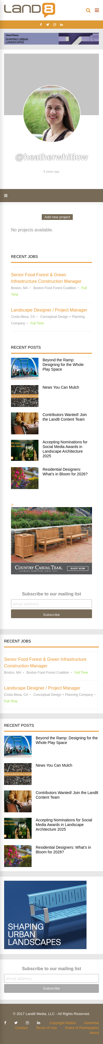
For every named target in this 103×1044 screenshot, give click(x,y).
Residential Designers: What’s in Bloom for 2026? (65, 471)
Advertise (91, 1023)
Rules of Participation (82, 1028)
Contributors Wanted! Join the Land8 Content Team (65, 416)
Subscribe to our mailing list (51, 594)
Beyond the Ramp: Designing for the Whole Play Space (63, 364)
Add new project (57, 217)
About (94, 1033)
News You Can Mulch (61, 387)
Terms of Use (46, 1028)
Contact (21, 1028)
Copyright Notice (62, 1023)
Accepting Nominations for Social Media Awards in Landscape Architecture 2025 (65, 449)
